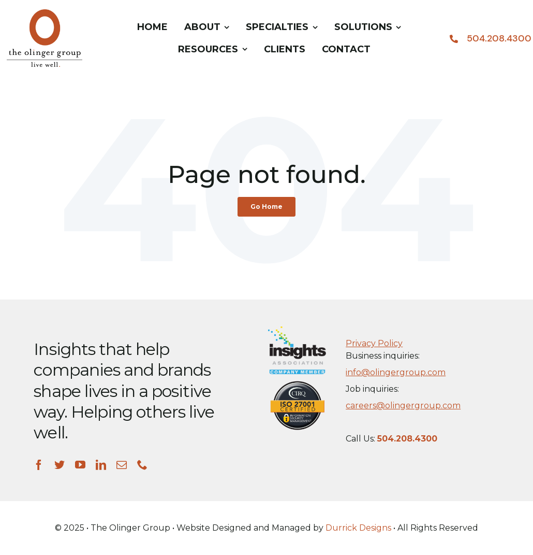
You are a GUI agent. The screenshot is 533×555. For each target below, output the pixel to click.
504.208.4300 (499, 38)
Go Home (266, 206)
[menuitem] (152, 28)
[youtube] (80, 465)
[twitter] (59, 465)
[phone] (142, 465)
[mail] (121, 465)
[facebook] (39, 465)
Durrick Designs (358, 528)
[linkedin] (101, 465)
